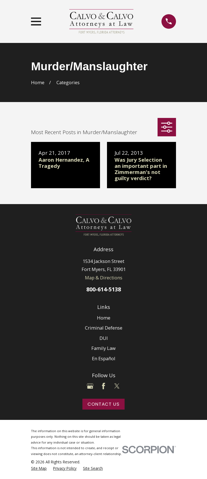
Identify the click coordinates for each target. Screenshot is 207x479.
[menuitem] (39, 468)
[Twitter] (117, 386)
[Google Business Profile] (90, 386)
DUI (103, 338)
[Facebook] (103, 386)
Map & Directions (103, 277)
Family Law (103, 348)
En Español (103, 358)
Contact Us (103, 404)
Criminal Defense (103, 328)
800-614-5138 (103, 289)
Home (103, 318)
